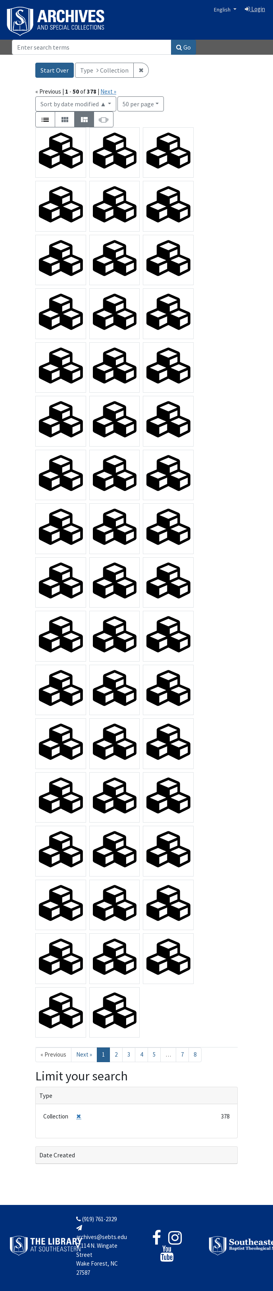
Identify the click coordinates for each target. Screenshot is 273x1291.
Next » (108, 91)
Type (45, 1095)
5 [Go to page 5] (154, 1054)
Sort (73, 104)
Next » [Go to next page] (84, 1054)
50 (138, 103)
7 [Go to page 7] (182, 1054)
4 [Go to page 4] (141, 1054)
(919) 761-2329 (96, 1219)
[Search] (91, 47)
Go (183, 47)
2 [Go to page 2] (116, 1054)
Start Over (54, 70)
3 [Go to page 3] (128, 1054)
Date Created (57, 1155)
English (223, 9)
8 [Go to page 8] (195, 1054)
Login (255, 9)
